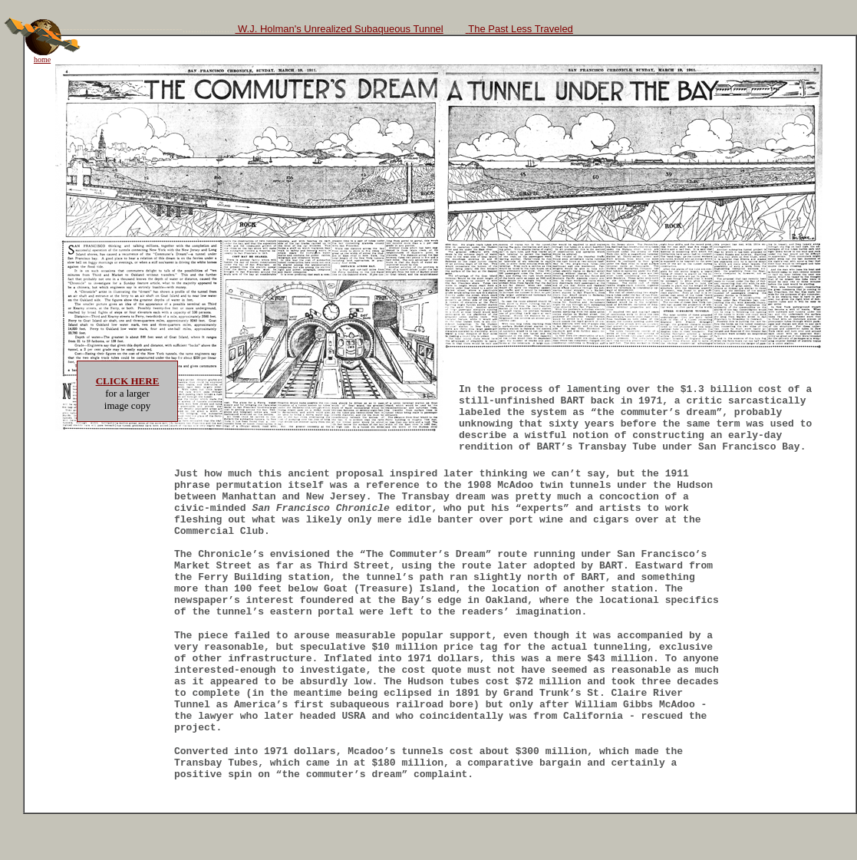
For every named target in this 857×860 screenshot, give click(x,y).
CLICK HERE (128, 381)
